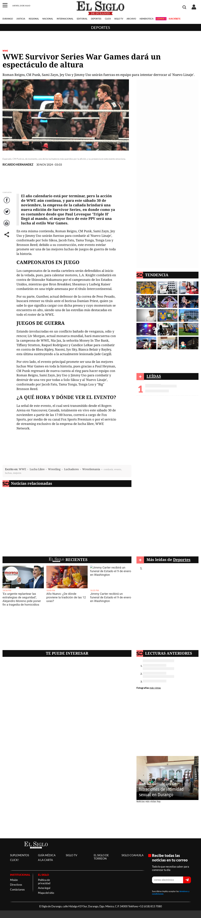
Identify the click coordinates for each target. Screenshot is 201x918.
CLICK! (14, 860)
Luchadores (71, 469)
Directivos (16, 884)
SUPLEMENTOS (19, 855)
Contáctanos (17, 889)
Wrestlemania (91, 469)
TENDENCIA (156, 274)
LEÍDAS (154, 376)
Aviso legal (44, 888)
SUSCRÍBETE (174, 18)
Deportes (100, 27)
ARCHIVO (131, 18)
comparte (7, 238)
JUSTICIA (20, 18)
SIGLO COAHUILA (133, 855)
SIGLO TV (118, 18)
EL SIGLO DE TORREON (101, 857)
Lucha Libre (37, 469)
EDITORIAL (82, 18)
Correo (7, 226)
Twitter (7, 215)
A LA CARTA (45, 860)
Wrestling (54, 469)
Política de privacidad (44, 881)
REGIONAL (34, 18)
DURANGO (8, 18)
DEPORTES (96, 18)
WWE (5, 50)
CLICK (108, 18)
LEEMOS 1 (161, 18)
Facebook (7, 203)
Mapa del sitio (46, 892)
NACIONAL (47, 18)
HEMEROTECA (146, 18)
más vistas (155, 687)
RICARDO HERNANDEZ (18, 164)
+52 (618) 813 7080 (150, 906)
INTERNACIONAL (65, 18)
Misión (14, 880)
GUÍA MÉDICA (47, 855)
